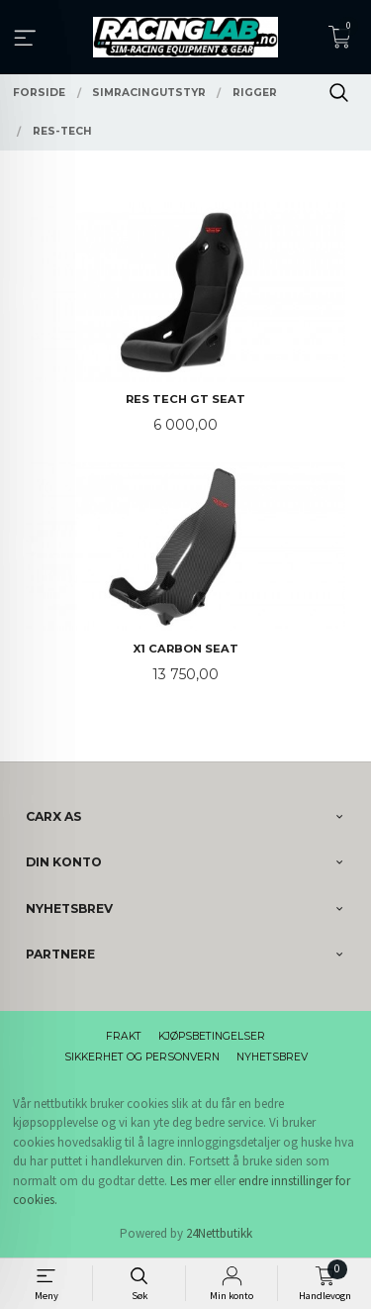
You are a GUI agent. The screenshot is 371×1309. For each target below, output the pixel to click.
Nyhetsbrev (272, 1057)
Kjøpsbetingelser (211, 1036)
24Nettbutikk (219, 1233)
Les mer (190, 1180)
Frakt (123, 1036)
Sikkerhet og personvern (142, 1057)
